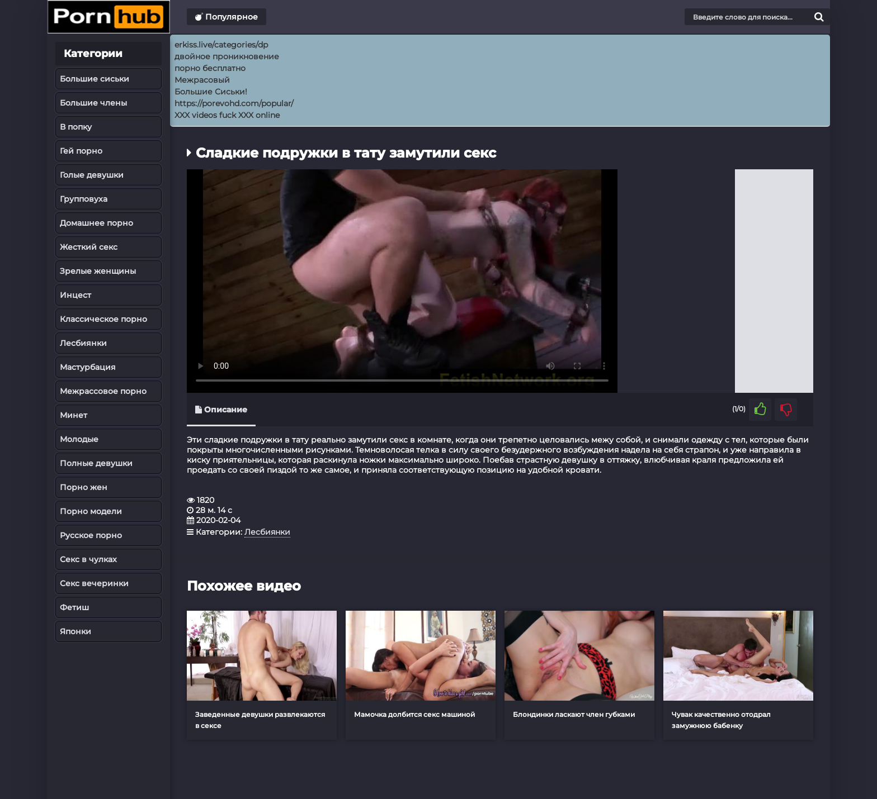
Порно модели (91, 511)
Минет (73, 415)
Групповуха (83, 199)
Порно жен (83, 487)
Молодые (79, 439)
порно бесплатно (210, 68)
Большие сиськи (94, 79)
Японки (75, 631)
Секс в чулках (88, 559)
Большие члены (93, 103)
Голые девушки (92, 175)
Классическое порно (103, 319)
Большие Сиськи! (211, 92)
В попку (76, 127)
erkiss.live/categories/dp (221, 45)
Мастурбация (88, 367)
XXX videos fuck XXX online (227, 115)
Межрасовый (202, 80)
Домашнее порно (96, 223)
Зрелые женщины (98, 271)
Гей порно (81, 151)
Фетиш (74, 607)
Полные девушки (96, 463)
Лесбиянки (83, 343)
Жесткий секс (88, 247)
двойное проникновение (227, 56)
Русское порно (91, 535)
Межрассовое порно (103, 391)
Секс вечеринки (94, 583)
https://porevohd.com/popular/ (234, 103)
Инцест (75, 295)
